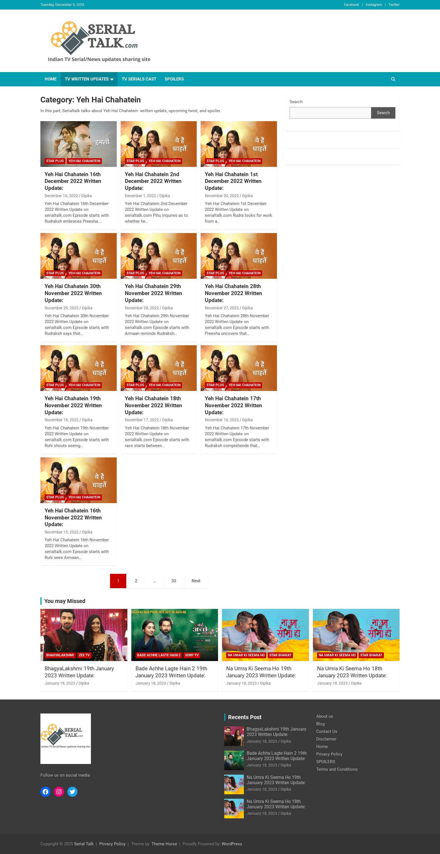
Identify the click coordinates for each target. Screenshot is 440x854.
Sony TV (192, 655)
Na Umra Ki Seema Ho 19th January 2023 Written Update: (261, 672)
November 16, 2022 (222, 420)
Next (196, 580)
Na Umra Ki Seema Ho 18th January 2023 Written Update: (352, 672)
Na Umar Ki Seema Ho (246, 655)
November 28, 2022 (142, 308)
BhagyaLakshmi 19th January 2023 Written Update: (79, 672)
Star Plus (55, 161)
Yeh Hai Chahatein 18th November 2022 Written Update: (153, 405)
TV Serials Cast (139, 79)
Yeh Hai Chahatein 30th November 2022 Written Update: (73, 293)
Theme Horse (164, 843)
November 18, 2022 (62, 420)
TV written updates (87, 79)
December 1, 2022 (140, 196)
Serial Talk (84, 843)
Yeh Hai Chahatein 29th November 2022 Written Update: (153, 293)
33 (173, 580)
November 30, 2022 (222, 196)
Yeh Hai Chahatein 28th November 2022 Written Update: (233, 293)
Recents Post (245, 717)
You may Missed (64, 601)
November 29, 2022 (62, 308)
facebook (351, 5)
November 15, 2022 (62, 532)
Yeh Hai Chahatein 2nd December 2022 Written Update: (153, 181)
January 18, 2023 (60, 683)
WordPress (232, 843)
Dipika (86, 196)
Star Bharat (280, 655)
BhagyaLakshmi (60, 655)
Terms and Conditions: (337, 769)
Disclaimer (326, 739)
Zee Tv (84, 655)
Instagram (374, 5)
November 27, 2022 (222, 308)
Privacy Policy (329, 754)
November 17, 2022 (142, 420)
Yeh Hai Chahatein (84, 161)
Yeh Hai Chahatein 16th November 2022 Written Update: (73, 517)
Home (50, 79)
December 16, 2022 (61, 196)
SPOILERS (174, 79)
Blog (320, 723)
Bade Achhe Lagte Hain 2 (158, 655)
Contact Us (326, 731)
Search (296, 101)
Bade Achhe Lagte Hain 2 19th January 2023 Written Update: (171, 672)
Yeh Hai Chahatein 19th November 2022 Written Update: (73, 405)
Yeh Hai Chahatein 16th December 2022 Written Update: (73, 181)
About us (324, 716)
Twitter (394, 5)
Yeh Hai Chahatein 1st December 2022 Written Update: (233, 181)
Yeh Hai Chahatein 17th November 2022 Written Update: (233, 405)
